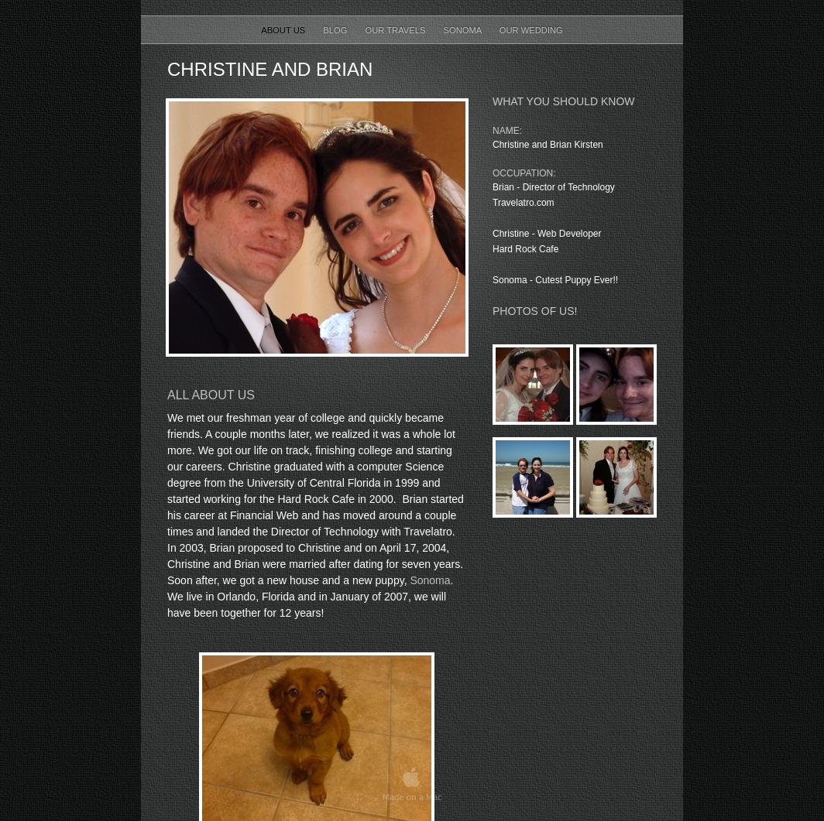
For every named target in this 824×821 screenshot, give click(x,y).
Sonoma (464, 30)
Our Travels (397, 30)
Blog (336, 30)
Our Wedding (531, 30)
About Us (284, 30)
